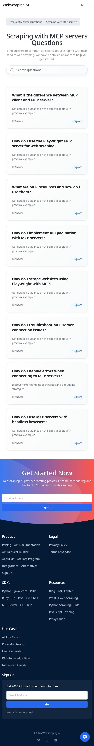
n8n (29, 605)
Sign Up (7, 573)
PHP (33, 591)
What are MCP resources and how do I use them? (46, 189)
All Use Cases (10, 637)
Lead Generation (13, 651)
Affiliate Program (28, 559)
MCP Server (9, 605)
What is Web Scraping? (64, 598)
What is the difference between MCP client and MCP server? (45, 97)
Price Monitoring (13, 644)
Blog (52, 591)
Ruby (5, 598)
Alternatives (29, 566)
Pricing (6, 545)
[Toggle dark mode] (82, 5)
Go (13, 598)
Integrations (10, 566)
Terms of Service (60, 552)
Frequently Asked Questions (25, 22)
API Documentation (27, 545)
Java (21, 598)
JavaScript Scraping (62, 612)
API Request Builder (15, 552)
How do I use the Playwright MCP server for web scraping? (42, 143)
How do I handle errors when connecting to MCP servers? (38, 373)
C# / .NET (32, 598)
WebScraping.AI (16, 4)
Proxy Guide (57, 619)
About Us (8, 559)
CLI (22, 605)
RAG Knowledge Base (16, 658)
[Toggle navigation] (89, 5)
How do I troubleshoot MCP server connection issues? (43, 327)
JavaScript (20, 591)
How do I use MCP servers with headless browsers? (40, 419)
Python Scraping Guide (64, 605)
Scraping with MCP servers (61, 22)
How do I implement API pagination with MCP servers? (44, 235)
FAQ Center (65, 591)
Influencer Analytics (15, 665)
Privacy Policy (58, 545)
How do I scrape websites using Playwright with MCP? (40, 281)
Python (6, 591)
